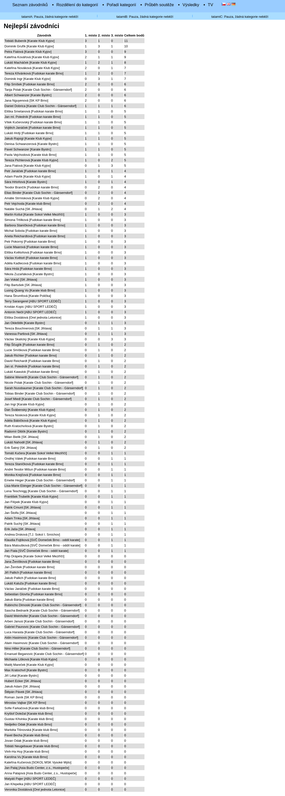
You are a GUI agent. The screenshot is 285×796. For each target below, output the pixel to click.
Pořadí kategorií (121, 4)
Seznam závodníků (30, 4)
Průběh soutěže (159, 4)
